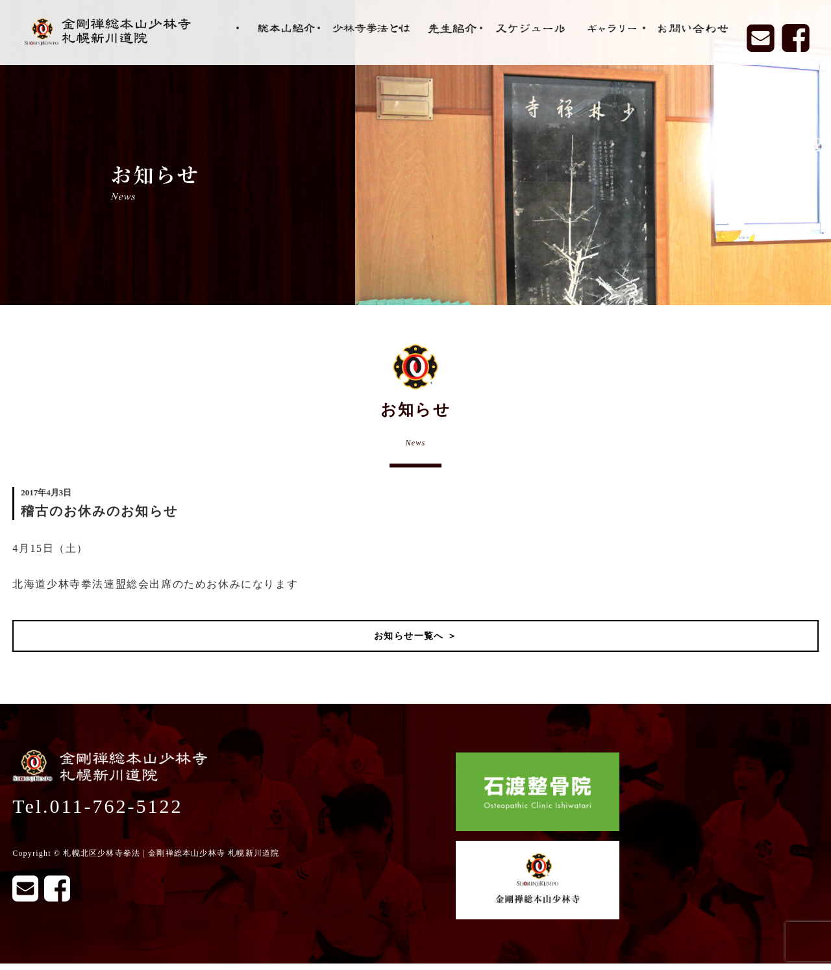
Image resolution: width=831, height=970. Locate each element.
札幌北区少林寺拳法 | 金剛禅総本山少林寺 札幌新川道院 (171, 853)
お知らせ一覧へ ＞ (415, 636)
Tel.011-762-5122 (97, 806)
